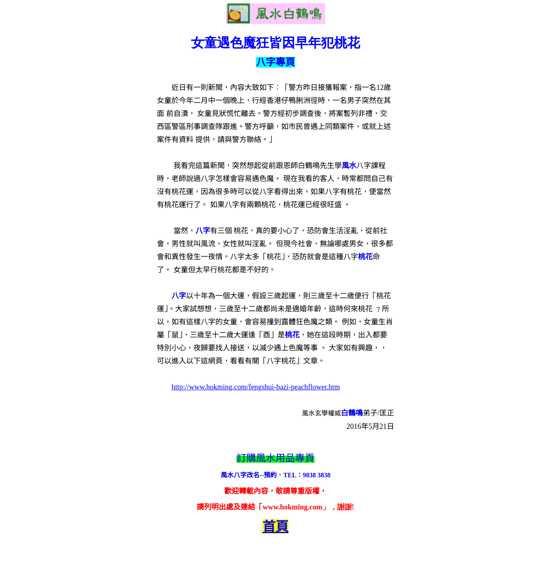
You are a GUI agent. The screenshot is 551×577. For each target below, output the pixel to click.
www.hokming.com (292, 507)
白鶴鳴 (352, 413)
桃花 (365, 257)
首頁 (275, 526)
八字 (202, 231)
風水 (349, 166)
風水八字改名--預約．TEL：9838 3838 (276, 475)
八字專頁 (275, 62)
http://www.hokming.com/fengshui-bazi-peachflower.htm (255, 387)
